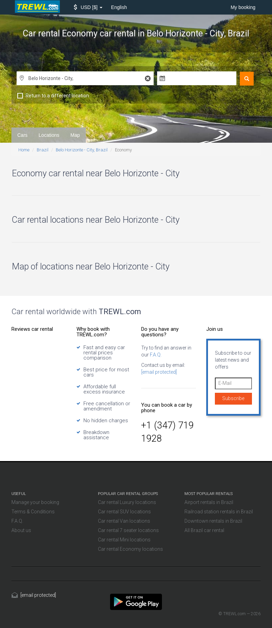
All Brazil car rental (204, 530)
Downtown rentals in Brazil (213, 521)
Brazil (42, 149)
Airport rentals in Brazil (208, 502)
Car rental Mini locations (124, 539)
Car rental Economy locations (130, 549)
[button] (88, 7)
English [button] (119, 7)
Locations (49, 135)
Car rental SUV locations (124, 511)
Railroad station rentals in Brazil (218, 511)
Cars (22, 135)
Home (23, 149)
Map (75, 135)
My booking (242, 7)
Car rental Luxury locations (127, 502)
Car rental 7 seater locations (128, 530)
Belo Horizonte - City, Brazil (82, 149)
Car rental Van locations (124, 521)
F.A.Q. (155, 354)
